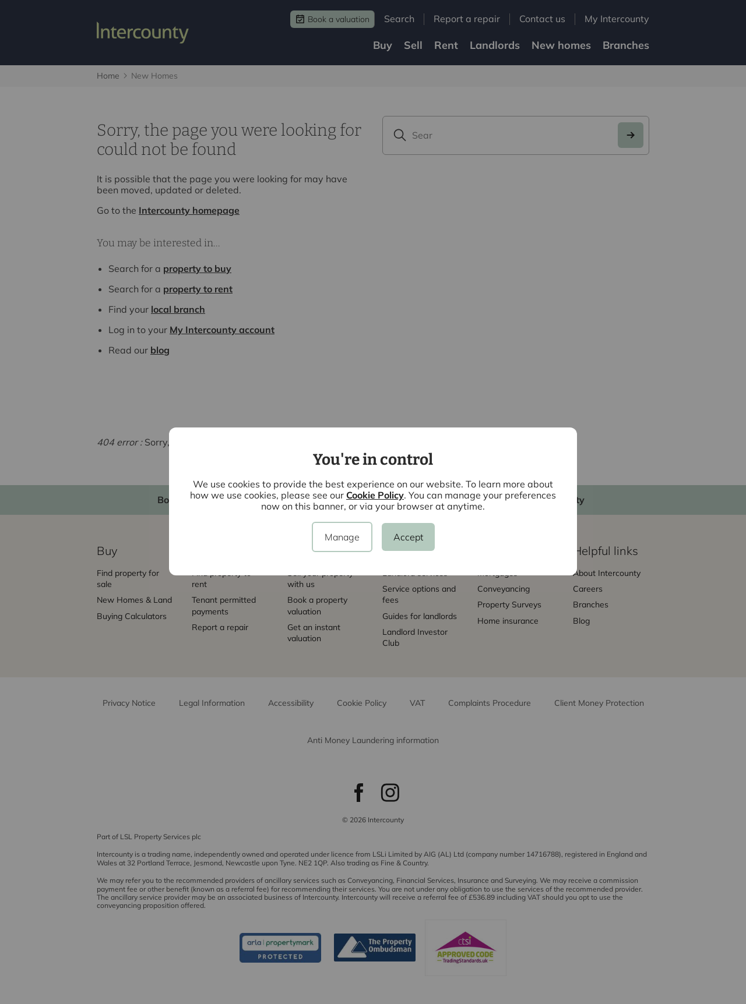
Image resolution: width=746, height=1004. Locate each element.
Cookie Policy (375, 495)
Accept (408, 537)
